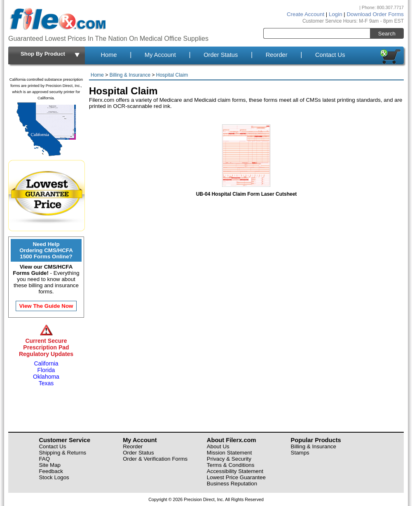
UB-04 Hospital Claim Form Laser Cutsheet (246, 191)
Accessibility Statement (235, 471)
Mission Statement (229, 453)
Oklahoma (46, 376)
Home (109, 55)
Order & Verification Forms (155, 459)
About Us (218, 446)
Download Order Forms (375, 14)
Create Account (305, 14)
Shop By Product (51, 54)
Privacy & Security (229, 459)
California (46, 363)
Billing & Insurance (130, 75)
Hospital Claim (172, 75)
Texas (46, 383)
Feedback (51, 471)
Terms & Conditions (231, 465)
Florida (46, 370)
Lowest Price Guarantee (236, 477)
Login (335, 14)
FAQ (44, 459)
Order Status (221, 55)
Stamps (300, 453)
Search (387, 33)
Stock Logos (54, 477)
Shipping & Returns (62, 453)
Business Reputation (232, 483)
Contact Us (330, 55)
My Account (160, 55)
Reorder (277, 55)
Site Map (50, 465)
